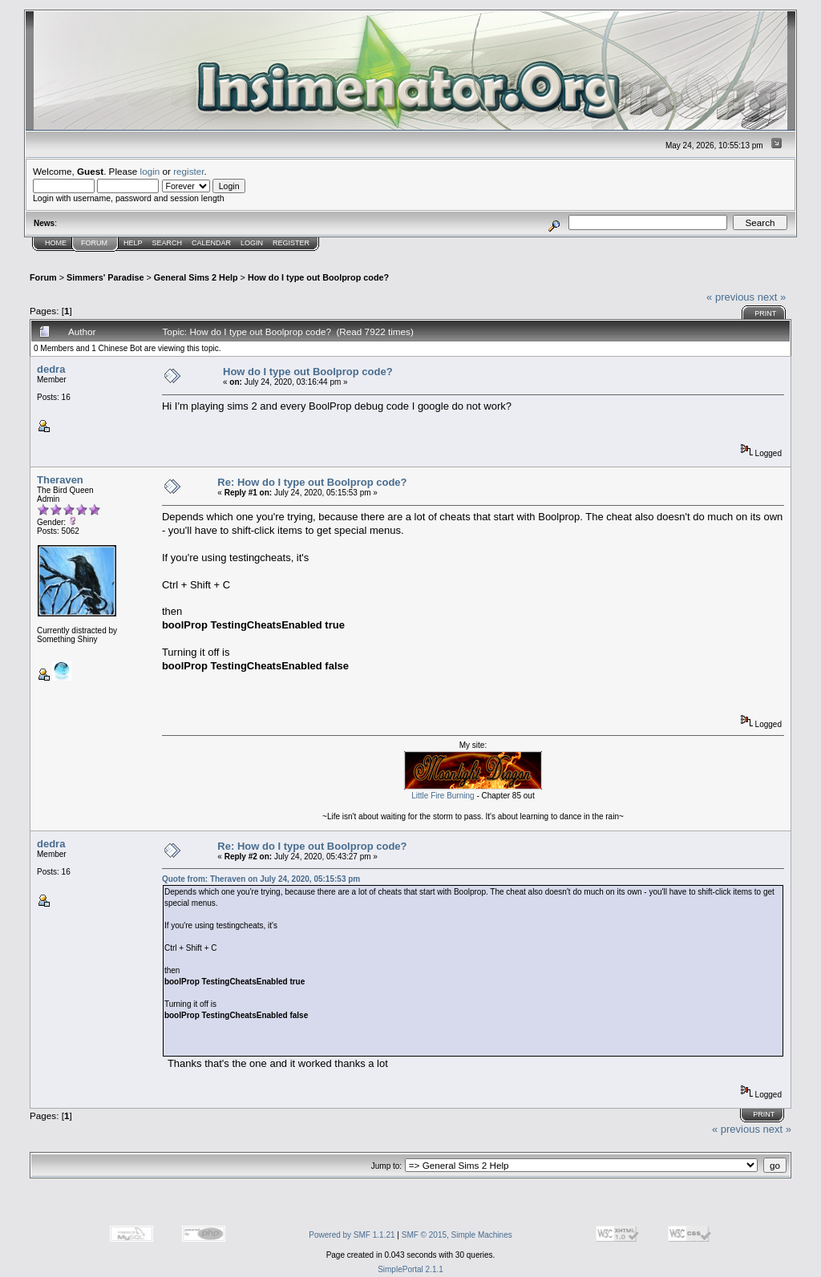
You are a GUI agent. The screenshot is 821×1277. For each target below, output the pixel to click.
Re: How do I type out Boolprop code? (311, 482)
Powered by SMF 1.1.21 (351, 1235)
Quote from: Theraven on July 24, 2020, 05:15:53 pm (261, 879)
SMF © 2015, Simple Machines (457, 1235)
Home (56, 243)
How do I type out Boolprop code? (318, 277)
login (150, 171)
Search (167, 243)
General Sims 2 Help (196, 277)
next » (772, 297)
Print (765, 313)
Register (291, 243)
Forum (94, 243)
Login (252, 243)
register (188, 171)
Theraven (60, 480)
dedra (51, 369)
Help (133, 243)
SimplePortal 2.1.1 (410, 1269)
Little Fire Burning (442, 795)
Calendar (211, 243)
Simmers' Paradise (105, 277)
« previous (730, 297)
